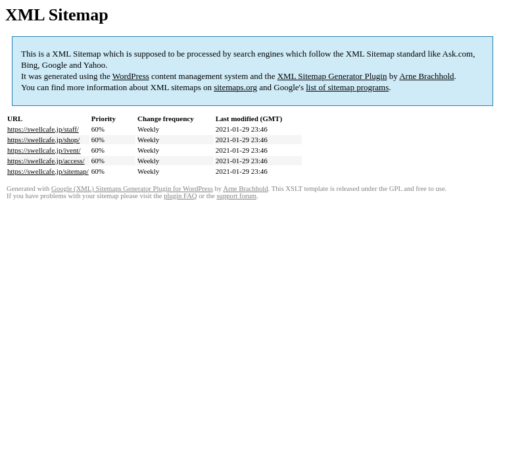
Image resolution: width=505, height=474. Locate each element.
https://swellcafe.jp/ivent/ (44, 150)
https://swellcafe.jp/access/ (46, 161)
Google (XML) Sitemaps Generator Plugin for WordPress (132, 188)
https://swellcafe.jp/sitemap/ (48, 171)
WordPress (130, 76)
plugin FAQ (180, 195)
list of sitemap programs (347, 87)
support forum (236, 195)
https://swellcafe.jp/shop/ (43, 140)
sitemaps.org (235, 87)
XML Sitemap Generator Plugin (332, 76)
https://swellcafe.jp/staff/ (43, 129)
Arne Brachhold (426, 76)
